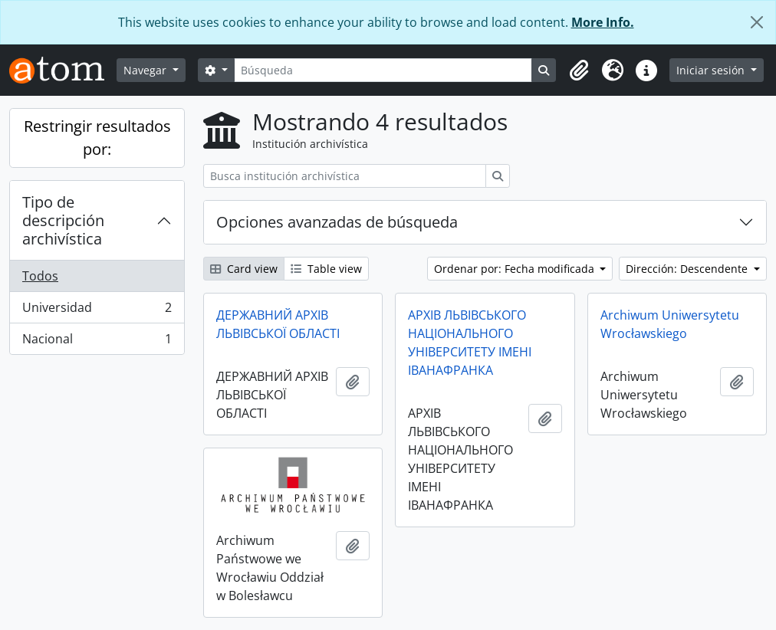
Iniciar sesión (712, 70)
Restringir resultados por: (97, 137)
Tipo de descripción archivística (63, 220)
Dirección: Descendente (688, 268)
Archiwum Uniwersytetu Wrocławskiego (669, 324)
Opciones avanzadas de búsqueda (337, 222)
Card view (244, 268)
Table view (326, 268)
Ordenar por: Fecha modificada (515, 268)
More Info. (602, 22)
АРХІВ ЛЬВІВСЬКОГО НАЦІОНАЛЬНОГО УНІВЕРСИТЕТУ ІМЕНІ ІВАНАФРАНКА (469, 343)
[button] (579, 70)
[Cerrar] (756, 22)
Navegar (146, 70)
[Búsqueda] (383, 70)
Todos (40, 275)
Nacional (96, 342)
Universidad (96, 310)
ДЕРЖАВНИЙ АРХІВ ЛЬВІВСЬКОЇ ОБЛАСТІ (278, 324)
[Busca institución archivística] (344, 176)
